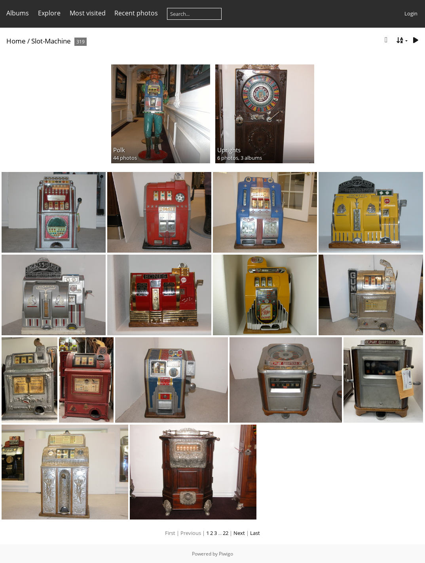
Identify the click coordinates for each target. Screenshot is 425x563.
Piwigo (226, 553)
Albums (17, 13)
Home (16, 40)
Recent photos (136, 13)
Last (255, 533)
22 (225, 533)
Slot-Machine (51, 40)
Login (410, 13)
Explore (49, 13)
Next (239, 533)
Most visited (88, 13)
